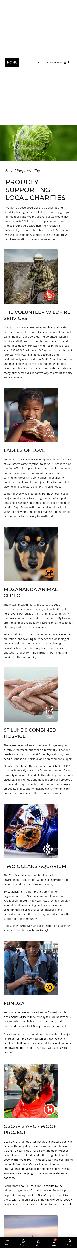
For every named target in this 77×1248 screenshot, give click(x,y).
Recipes (23, 1245)
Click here (10, 1034)
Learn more (11, 1186)
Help (69, 1245)
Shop (38, 1245)
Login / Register (50, 62)
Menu (7, 1244)
